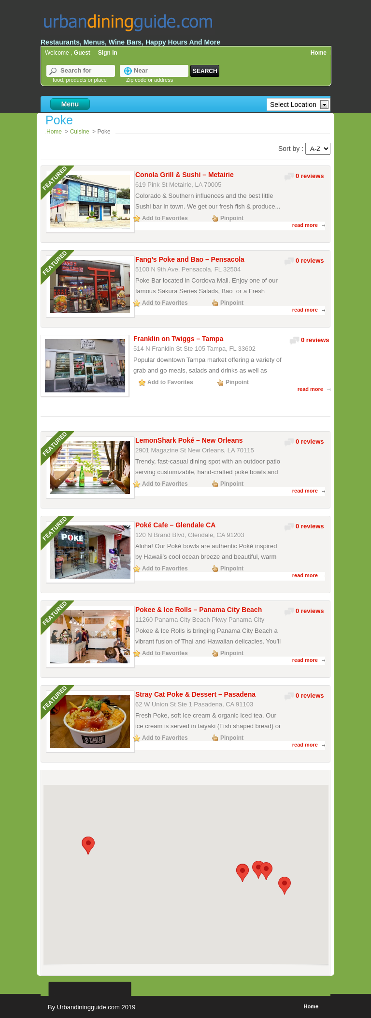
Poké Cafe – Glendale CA (175, 525)
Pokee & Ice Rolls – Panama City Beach (198, 610)
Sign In (107, 52)
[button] (88, 845)
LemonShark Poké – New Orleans (189, 440)
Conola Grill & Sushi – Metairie (184, 175)
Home (319, 52)
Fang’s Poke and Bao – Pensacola (189, 259)
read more (305, 225)
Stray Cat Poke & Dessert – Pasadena (195, 694)
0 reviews (310, 176)
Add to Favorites (165, 218)
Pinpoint (231, 218)
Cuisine (79, 131)
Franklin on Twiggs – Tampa (178, 339)
